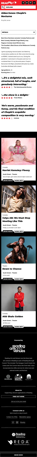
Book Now (8, 180)
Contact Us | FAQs (11, 417)
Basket (26, 2)
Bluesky (22, 422)
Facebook (13, 422)
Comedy (18, 169)
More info (19, 180)
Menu (34, 2)
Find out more (18, 396)
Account (23, 2)
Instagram (17, 422)
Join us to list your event (18, 401)
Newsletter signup (25, 417)
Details (5, 32)
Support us (30, 2)
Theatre (18, 267)
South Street (7, 174)
